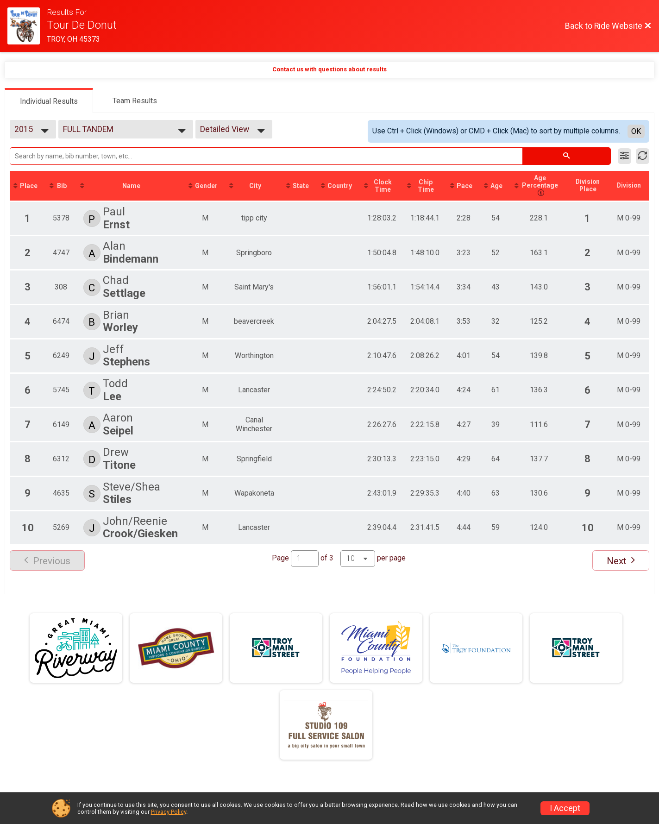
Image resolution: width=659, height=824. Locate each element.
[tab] (49, 100)
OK (636, 131)
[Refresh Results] (642, 156)
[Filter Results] (624, 156)
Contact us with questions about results (329, 69)
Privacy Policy (168, 811)
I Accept (565, 808)
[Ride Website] (27, 25)
